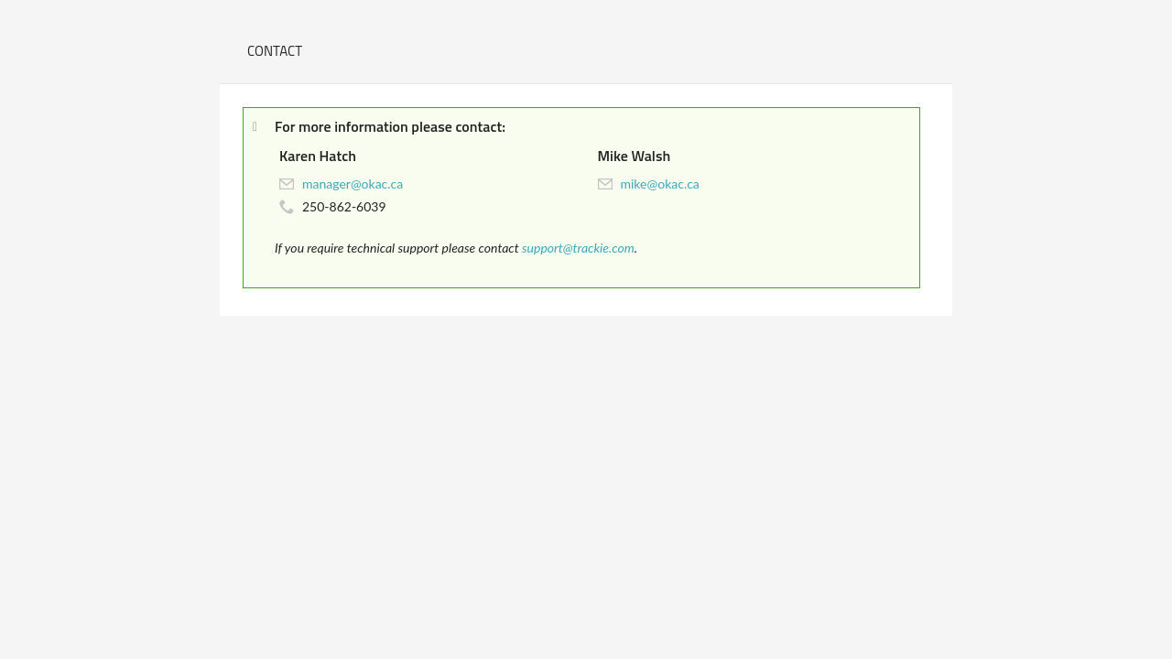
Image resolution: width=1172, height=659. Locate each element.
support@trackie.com (578, 247)
